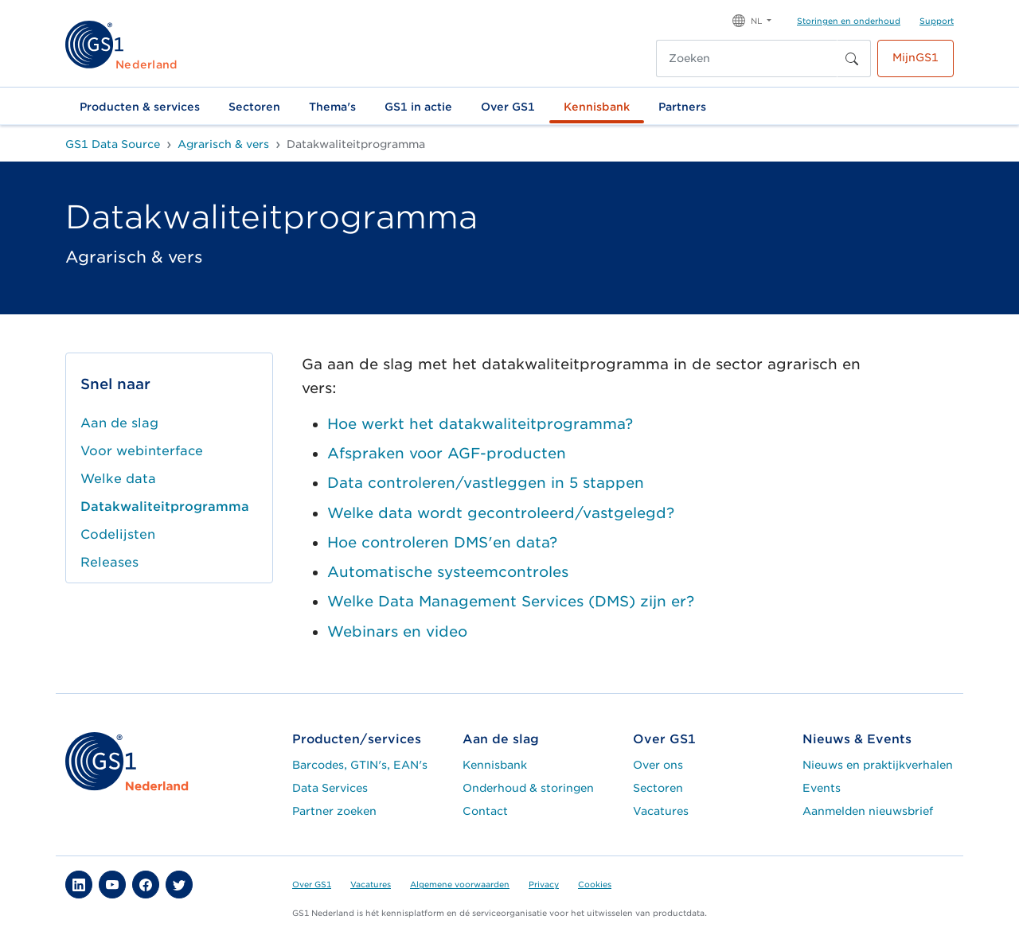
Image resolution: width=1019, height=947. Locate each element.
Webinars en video (397, 631)
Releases (109, 562)
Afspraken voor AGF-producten (446, 453)
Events (821, 787)
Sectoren (254, 106)
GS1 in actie (418, 106)
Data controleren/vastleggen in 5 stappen (485, 482)
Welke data (118, 478)
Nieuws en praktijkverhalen (877, 764)
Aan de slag (119, 423)
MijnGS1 (915, 57)
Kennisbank (597, 106)
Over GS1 (508, 106)
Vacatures (661, 811)
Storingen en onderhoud (848, 20)
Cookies (594, 884)
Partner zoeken (334, 811)
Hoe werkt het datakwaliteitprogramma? (480, 423)
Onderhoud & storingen (528, 787)
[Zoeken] (746, 58)
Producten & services (140, 106)
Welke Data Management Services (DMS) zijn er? (510, 601)
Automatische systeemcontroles (447, 571)
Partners (682, 106)
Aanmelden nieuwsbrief (867, 811)
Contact (485, 811)
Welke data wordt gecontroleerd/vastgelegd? (500, 513)
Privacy (544, 884)
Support (936, 20)
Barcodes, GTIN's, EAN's (360, 764)
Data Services (330, 787)
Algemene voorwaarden (460, 884)
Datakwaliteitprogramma (164, 506)
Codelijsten (117, 534)
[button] (752, 19)
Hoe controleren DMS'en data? (442, 542)
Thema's (332, 106)
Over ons (658, 764)
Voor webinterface (141, 450)
